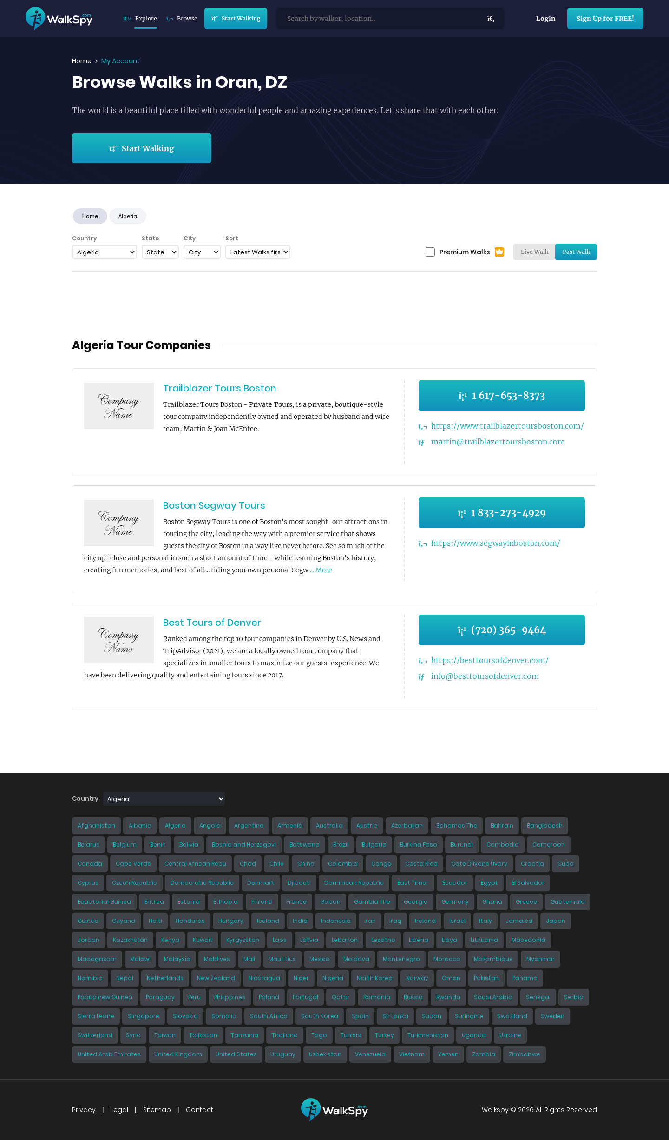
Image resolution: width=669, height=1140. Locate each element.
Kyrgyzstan (242, 940)
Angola (210, 825)
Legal (119, 1109)
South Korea (319, 1016)
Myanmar (540, 959)
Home (82, 61)
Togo (319, 1035)
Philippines (229, 997)
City (190, 238)
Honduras (190, 921)
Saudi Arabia (493, 997)
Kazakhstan (130, 940)
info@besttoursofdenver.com (485, 676)
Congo (381, 864)
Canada (90, 864)
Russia (413, 997)
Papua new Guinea (105, 997)
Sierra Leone (96, 1016)
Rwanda (448, 997)
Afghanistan (96, 825)
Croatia (532, 864)
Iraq (395, 921)
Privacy (84, 1109)
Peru (194, 997)
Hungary (230, 921)
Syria (133, 1035)
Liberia (418, 940)
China (306, 864)
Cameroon (548, 844)
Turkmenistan (427, 1035)
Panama (525, 978)
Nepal (124, 978)
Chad (248, 864)
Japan (555, 921)
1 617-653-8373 (501, 395)
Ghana (492, 902)
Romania (376, 997)
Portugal (305, 997)
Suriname (469, 1016)
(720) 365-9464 (501, 630)
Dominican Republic (354, 883)
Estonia (188, 902)
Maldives (217, 959)
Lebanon (345, 940)
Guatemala (568, 902)
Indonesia (336, 921)
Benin (158, 844)
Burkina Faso (418, 844)
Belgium (125, 844)
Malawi (140, 959)
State (150, 238)
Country (84, 238)
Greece (526, 902)
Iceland (268, 921)
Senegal (538, 997)
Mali (249, 959)
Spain (360, 1016)
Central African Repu (195, 864)
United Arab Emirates (109, 1054)
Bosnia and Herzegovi (244, 844)
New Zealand (216, 978)
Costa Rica (421, 864)
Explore (140, 18)
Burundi (462, 844)
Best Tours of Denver (212, 622)
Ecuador (454, 883)
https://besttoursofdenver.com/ (490, 660)
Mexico (319, 959)
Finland (262, 902)
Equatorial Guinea (104, 902)
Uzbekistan (325, 1054)
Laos (280, 940)
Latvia (309, 940)
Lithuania (484, 940)
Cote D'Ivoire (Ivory (479, 864)
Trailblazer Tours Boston (219, 388)
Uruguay (282, 1054)
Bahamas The (456, 825)
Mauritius (282, 959)
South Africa (269, 1016)
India (300, 921)
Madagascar (97, 959)
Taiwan (165, 1035)
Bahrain (502, 825)
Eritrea (154, 902)
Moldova (356, 959)
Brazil (340, 844)
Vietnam (412, 1054)
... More (320, 570)
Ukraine (510, 1035)
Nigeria (332, 978)
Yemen (448, 1054)
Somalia (223, 1016)
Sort (231, 238)
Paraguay (160, 997)
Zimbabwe (524, 1054)
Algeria (175, 825)
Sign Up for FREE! (605, 18)
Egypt (489, 883)
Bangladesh (545, 825)
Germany (455, 902)
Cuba (566, 864)
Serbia (574, 997)
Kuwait (203, 940)
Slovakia (185, 1016)
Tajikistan (203, 1035)
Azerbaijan (407, 825)
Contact (199, 1109)
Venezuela (370, 1054)
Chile (276, 864)
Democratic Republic (202, 883)
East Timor (413, 883)
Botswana (304, 844)
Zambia (483, 1054)
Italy (485, 921)
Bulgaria (374, 844)
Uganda (474, 1035)
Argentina (249, 825)
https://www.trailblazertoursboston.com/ (507, 426)
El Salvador (528, 883)
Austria (367, 825)
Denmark (260, 883)
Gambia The (372, 902)
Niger (301, 978)
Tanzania (244, 1035)
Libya (449, 940)
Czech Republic (134, 883)
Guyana (123, 921)
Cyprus (88, 883)
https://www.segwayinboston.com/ (495, 543)
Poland (269, 997)
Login (546, 18)
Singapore (143, 1016)
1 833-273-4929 (501, 512)
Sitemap (157, 1109)
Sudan (431, 1016)
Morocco (446, 959)
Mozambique (493, 959)
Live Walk (534, 251)
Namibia (90, 978)
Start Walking (235, 18)
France (296, 902)
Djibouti (299, 883)
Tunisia (351, 1035)
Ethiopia (225, 902)
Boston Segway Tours (214, 505)
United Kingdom (178, 1054)
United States (236, 1054)
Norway (417, 978)
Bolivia (188, 844)
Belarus (88, 844)
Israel (457, 921)
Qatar (341, 997)
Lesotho (383, 940)
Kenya (170, 940)
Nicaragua (264, 978)
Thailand (285, 1035)
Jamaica (518, 921)
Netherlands (165, 978)
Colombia (343, 864)
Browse (181, 18)
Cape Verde (133, 864)
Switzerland (95, 1035)
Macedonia (528, 940)
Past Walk (576, 251)
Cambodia (502, 844)
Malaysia (177, 959)
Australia (329, 825)
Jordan (88, 940)
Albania (140, 825)
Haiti (155, 921)
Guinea (88, 921)
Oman (451, 978)
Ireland (425, 921)
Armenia (289, 825)
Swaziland (512, 1016)
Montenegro (401, 959)
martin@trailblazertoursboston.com (498, 441)
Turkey (384, 1035)
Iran (370, 921)
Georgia (416, 902)
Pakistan (486, 978)
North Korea (375, 978)
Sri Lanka (395, 1016)
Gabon (330, 902)
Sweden (552, 1016)
